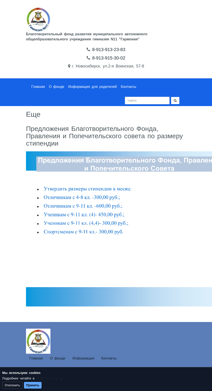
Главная (38, 87)
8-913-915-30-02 (108, 57)
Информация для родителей (92, 87)
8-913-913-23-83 (108, 49)
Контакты (128, 87)
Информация (83, 358)
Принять (32, 385)
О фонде (56, 87)
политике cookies (48, 378)
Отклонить (12, 385)
